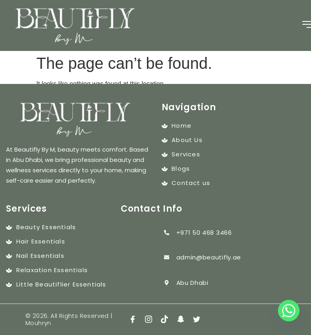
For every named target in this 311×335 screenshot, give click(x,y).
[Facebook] (133, 320)
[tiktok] (164, 320)
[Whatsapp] (288, 314)
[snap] (181, 320)
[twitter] (197, 320)
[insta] (149, 320)
